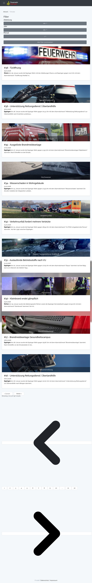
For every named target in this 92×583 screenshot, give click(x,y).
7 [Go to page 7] (38, 488)
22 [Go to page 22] (74, 488)
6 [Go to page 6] (33, 488)
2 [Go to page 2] (10, 488)
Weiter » (19, 393)
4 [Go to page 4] (21, 488)
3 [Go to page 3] (15, 488)
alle (44, 23)
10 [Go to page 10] (56, 488)
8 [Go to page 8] (44, 488)
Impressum (53, 580)
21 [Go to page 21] (68, 488)
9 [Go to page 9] (50, 488)
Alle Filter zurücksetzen (45, 42)
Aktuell (5, 12)
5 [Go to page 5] (27, 488)
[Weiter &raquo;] (47, 533)
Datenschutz (44, 580)
